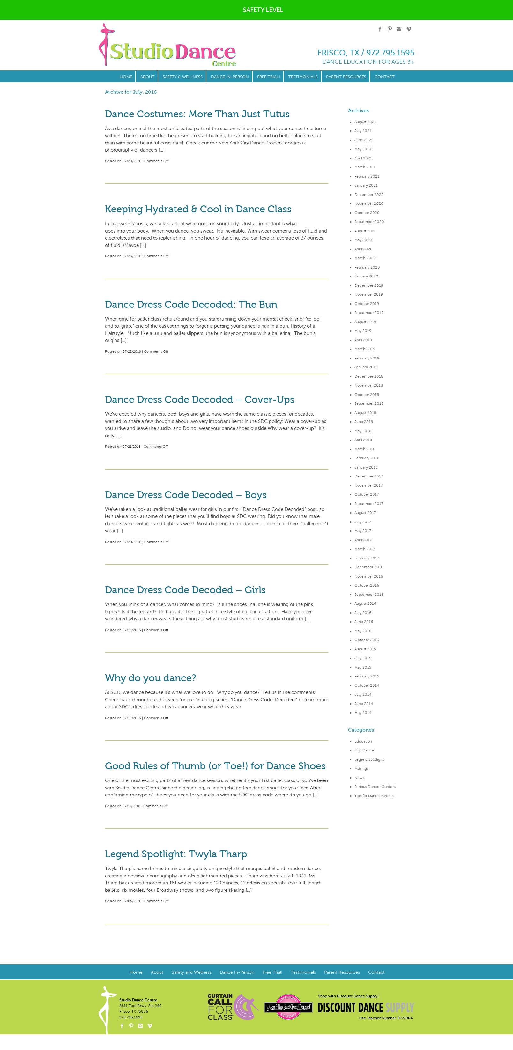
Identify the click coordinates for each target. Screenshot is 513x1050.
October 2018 (366, 394)
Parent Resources (346, 77)
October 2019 (366, 303)
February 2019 (366, 358)
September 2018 (368, 403)
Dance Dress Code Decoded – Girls (185, 589)
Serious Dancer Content (375, 786)
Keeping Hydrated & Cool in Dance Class (198, 209)
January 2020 (366, 276)
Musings (361, 768)
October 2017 (366, 494)
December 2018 (368, 376)
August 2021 (365, 122)
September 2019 (368, 312)
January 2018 (366, 467)
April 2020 (363, 249)
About (147, 77)
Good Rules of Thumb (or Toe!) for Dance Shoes (215, 766)
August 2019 (365, 322)
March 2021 (364, 167)
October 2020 (367, 213)
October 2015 (366, 640)
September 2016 (368, 594)
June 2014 (363, 703)
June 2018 (363, 421)
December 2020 (369, 194)
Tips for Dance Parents (373, 796)
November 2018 (368, 385)
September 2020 (369, 221)
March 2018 (364, 449)
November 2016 (368, 576)
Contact (385, 77)
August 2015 (365, 649)
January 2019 (366, 367)
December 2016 (368, 567)
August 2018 (365, 412)
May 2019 (362, 331)
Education (363, 741)
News (359, 777)
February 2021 (366, 176)
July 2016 (362, 612)
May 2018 (362, 431)
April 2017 (363, 540)
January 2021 (366, 185)
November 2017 (368, 485)
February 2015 (366, 676)
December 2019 (368, 285)
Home (126, 77)
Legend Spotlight (369, 759)
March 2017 (364, 549)
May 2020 (363, 240)
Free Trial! (268, 77)
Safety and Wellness (192, 972)
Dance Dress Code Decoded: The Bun (191, 304)
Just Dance (364, 750)
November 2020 (368, 203)
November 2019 (368, 294)
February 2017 (366, 558)
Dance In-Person (230, 77)
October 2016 (366, 585)
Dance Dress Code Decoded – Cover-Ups (199, 399)
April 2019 (363, 340)
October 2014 (366, 685)
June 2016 (363, 621)
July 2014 (362, 694)
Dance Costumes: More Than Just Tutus (197, 114)
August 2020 (365, 231)
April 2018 (363, 440)
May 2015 (362, 667)
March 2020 (365, 258)
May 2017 (362, 531)
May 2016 (362, 631)
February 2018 (366, 458)
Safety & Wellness (183, 77)
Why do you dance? (150, 678)
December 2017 (368, 476)
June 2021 (363, 140)
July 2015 (362, 658)
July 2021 (362, 131)
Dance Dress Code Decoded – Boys (186, 494)
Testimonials (303, 77)
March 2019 (364, 349)
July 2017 (362, 522)
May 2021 (362, 149)
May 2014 (362, 712)
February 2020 (367, 267)
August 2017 (365, 512)
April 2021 (363, 158)
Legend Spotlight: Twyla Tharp (176, 854)
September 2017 (368, 503)
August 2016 (365, 603)
